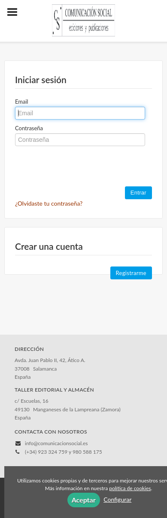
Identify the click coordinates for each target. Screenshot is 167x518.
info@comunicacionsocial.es (56, 443)
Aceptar (84, 500)
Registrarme (131, 272)
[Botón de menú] (15, 12)
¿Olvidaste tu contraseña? (48, 203)
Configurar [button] (117, 499)
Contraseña (29, 128)
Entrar (138, 192)
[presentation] (80, 167)
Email (21, 101)
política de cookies (130, 488)
